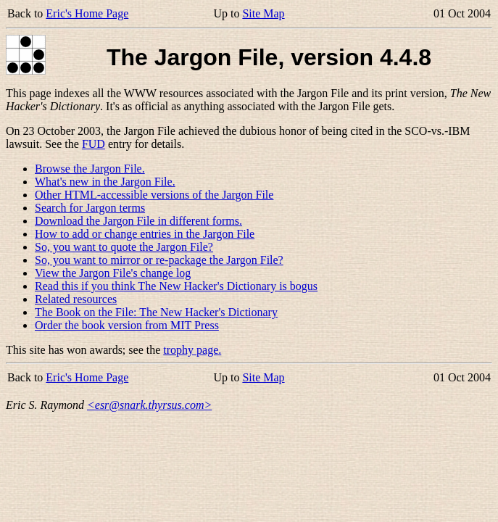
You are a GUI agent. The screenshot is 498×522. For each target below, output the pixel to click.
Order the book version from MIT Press (127, 325)
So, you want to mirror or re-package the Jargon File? (159, 260)
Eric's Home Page (87, 13)
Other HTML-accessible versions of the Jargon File (154, 194)
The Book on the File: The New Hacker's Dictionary (156, 312)
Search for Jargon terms (90, 208)
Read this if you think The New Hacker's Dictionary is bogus (176, 286)
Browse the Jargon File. (90, 168)
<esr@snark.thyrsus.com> (149, 405)
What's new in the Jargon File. (105, 181)
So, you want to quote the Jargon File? (124, 247)
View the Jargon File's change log (113, 273)
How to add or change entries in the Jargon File (144, 234)
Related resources (76, 299)
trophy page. (192, 350)
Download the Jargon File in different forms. (138, 221)
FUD (93, 144)
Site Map (263, 13)
